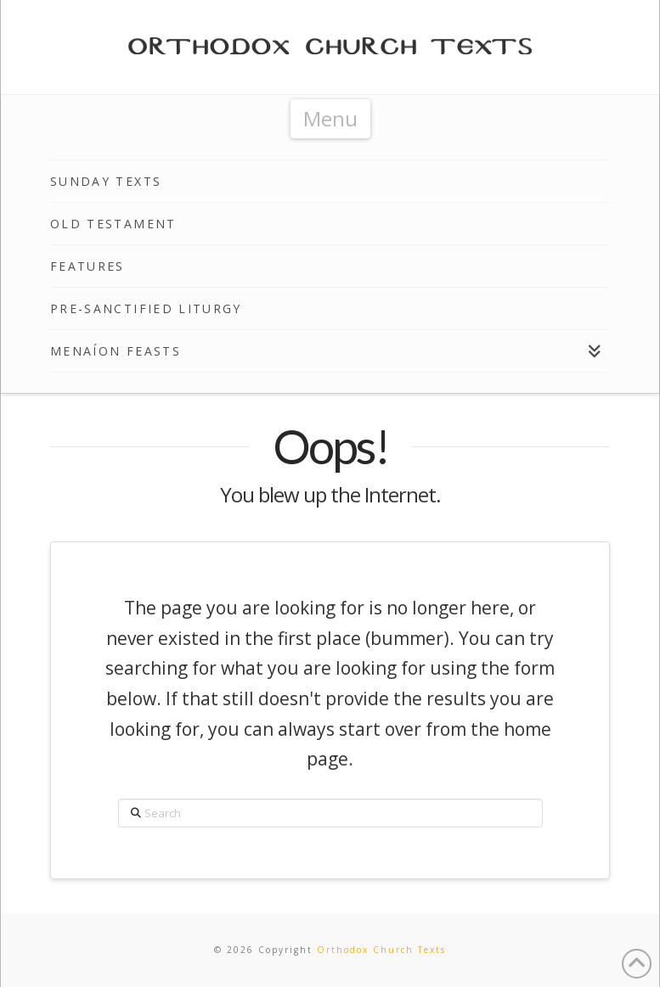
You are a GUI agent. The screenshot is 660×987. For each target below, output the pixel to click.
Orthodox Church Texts (381, 950)
